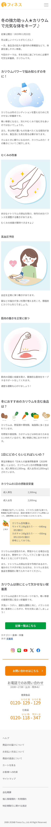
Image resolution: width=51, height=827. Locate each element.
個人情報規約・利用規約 (15, 798)
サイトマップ (9, 778)
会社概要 (7, 792)
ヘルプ (6, 738)
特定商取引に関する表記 (15, 805)
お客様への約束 (10, 772)
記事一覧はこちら (25, 626)
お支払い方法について (13, 751)
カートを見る (9, 765)
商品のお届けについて (13, 744)
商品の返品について (12, 758)
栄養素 (10, 638)
